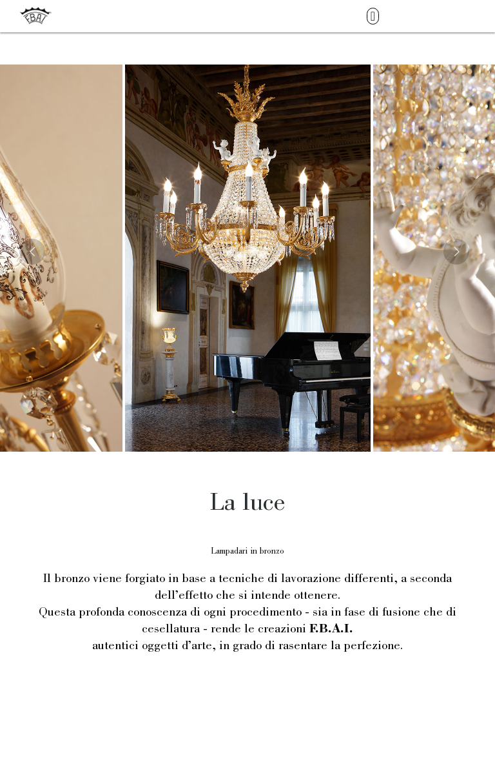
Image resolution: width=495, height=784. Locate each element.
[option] (248, 258)
